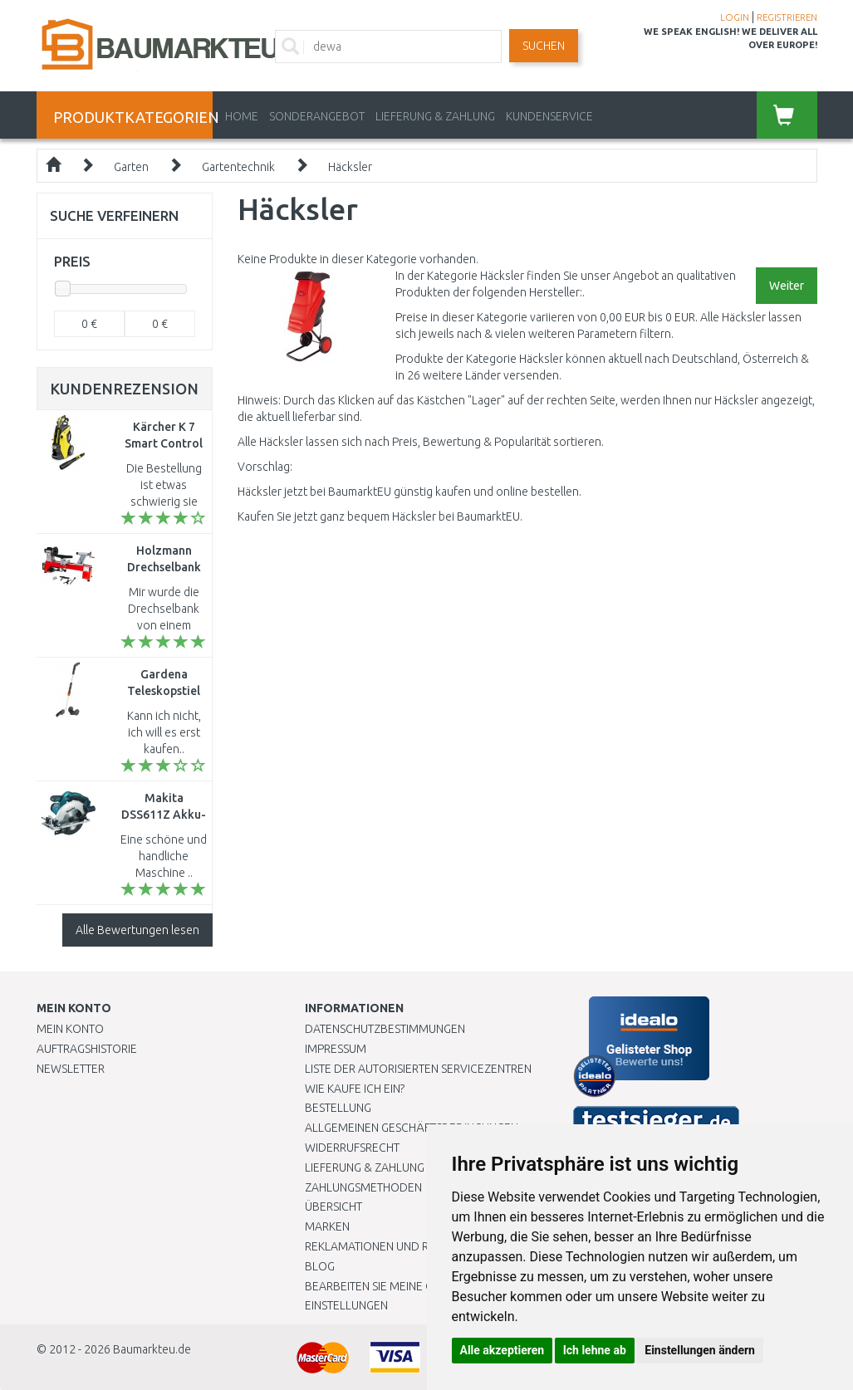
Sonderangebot (317, 116)
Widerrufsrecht (352, 1147)
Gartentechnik (238, 167)
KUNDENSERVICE (549, 116)
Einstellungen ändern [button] (700, 1350)
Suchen (543, 45)
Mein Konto (70, 1028)
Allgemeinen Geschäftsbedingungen (411, 1127)
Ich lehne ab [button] (594, 1350)
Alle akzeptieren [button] (502, 1350)
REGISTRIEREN (787, 17)
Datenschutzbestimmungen (385, 1028)
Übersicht (333, 1206)
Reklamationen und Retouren (391, 1246)
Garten (131, 167)
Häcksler (350, 167)
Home (241, 116)
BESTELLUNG (338, 1107)
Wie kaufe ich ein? (354, 1088)
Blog (320, 1266)
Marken (327, 1226)
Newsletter (71, 1068)
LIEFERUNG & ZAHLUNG (435, 116)
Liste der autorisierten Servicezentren (418, 1068)
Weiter (786, 285)
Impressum (335, 1048)
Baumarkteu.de (152, 1349)
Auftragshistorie (87, 1048)
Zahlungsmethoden (363, 1187)
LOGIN (734, 17)
